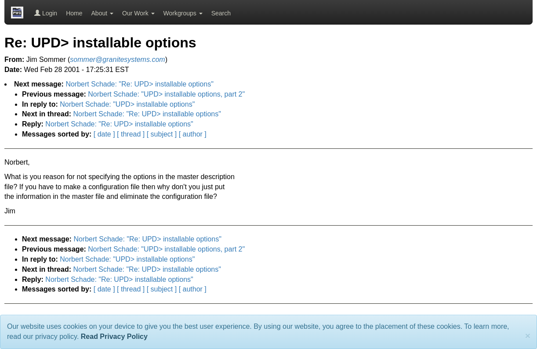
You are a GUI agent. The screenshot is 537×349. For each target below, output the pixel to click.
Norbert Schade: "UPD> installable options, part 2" (166, 94)
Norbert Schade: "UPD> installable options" (127, 104)
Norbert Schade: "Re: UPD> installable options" (139, 84)
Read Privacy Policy (114, 336)
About (102, 13)
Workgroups (183, 13)
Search (221, 13)
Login (45, 13)
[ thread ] (131, 134)
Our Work (138, 13)
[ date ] (104, 134)
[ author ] (193, 134)
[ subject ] (162, 134)
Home (74, 13)
